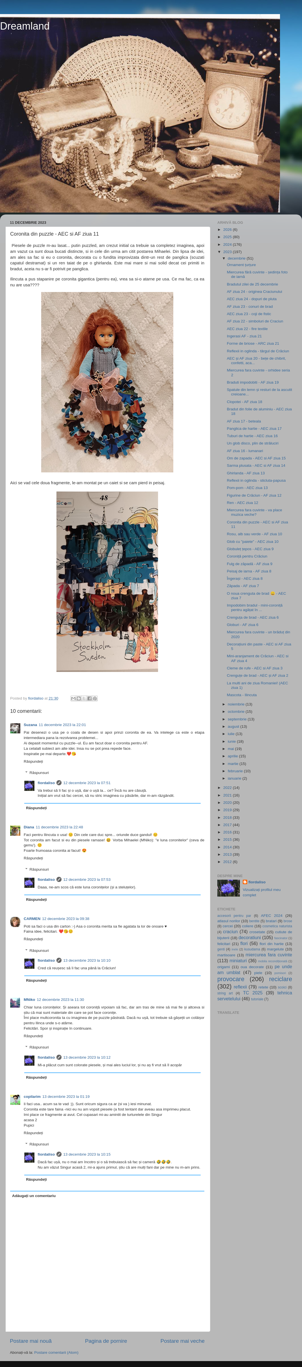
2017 (228, 825)
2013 (228, 854)
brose (288, 921)
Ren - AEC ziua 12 (242, 503)
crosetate (257, 932)
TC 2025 (252, 992)
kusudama (252, 949)
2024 (228, 244)
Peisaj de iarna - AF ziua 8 (249, 571)
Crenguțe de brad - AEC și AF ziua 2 (257, 675)
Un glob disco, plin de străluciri (253, 443)
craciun (230, 931)
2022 (228, 788)
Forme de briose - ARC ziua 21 (253, 343)
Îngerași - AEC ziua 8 (245, 578)
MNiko (29, 999)
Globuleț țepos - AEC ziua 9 (250, 549)
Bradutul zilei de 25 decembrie (252, 284)
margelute (275, 949)
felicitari (223, 944)
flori (244, 943)
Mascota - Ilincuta (242, 695)
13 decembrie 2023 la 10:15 (86, 1154)
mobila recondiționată (272, 961)
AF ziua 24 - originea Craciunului (254, 291)
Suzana (30, 725)
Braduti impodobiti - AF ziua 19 (253, 382)
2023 (228, 252)
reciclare (280, 979)
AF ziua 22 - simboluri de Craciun (255, 321)
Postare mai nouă (31, 1341)
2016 (228, 832)
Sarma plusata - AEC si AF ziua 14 (256, 465)
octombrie (237, 711)
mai (231, 749)
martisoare (226, 955)
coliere (247, 926)
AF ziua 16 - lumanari (245, 451)
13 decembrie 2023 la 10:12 (86, 1057)
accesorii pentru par (234, 916)
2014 (228, 847)
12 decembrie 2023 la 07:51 (86, 783)
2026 (228, 229)
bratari (271, 921)
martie (233, 764)
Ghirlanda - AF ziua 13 (246, 473)
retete (263, 987)
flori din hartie (272, 944)
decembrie (237, 258)
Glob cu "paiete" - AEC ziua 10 (253, 541)
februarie (236, 771)
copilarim (32, 1096)
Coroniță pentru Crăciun (247, 556)
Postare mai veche (183, 1341)
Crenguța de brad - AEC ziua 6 (253, 617)
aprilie (233, 756)
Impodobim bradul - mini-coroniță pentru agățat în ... (255, 607)
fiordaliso (46, 783)
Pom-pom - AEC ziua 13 (247, 488)
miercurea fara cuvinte (269, 954)
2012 (228, 862)
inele (235, 949)
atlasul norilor (228, 921)
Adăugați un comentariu (34, 1196)
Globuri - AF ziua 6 (243, 625)
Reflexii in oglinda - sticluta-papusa (256, 480)
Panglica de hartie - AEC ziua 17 (254, 428)
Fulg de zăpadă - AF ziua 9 (249, 564)
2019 (228, 810)
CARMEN (32, 919)
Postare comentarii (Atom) (56, 1352)
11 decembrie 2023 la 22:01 (62, 725)
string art (225, 993)
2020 (228, 802)
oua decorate (252, 967)
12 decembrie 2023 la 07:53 (86, 879)
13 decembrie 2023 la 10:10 (86, 960)
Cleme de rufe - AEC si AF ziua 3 (255, 668)
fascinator (281, 938)
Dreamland (25, 26)
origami (223, 967)
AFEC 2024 (271, 915)
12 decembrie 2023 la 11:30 (60, 999)
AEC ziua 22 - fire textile (247, 329)
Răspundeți (33, 761)
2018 (228, 817)
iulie (232, 734)
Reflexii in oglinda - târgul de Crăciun (258, 351)
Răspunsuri (39, 773)
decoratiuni (249, 937)
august (234, 726)
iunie (232, 741)
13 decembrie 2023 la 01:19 (65, 1096)
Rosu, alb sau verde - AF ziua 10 (254, 534)
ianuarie (235, 778)
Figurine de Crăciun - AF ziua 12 (254, 495)
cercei (228, 926)
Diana (29, 827)
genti (221, 949)
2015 (228, 839)
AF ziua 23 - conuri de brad (250, 306)
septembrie (238, 719)
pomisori (280, 973)
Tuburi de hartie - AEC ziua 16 (252, 436)
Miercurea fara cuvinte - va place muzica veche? (254, 512)
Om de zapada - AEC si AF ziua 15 (256, 458)
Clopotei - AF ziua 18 (244, 402)
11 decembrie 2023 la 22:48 (59, 827)
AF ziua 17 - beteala (244, 421)
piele (258, 973)
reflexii (240, 986)
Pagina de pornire (106, 1341)
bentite (254, 921)
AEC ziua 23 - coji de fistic (249, 314)
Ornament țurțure (241, 265)
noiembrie (237, 704)
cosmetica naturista (277, 926)
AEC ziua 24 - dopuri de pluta (252, 299)
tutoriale (257, 999)
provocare (230, 979)
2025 (228, 237)
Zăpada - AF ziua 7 (243, 586)
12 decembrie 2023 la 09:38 (65, 919)
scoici (282, 987)
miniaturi (238, 960)
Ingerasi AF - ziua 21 (244, 336)
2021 (228, 795)
